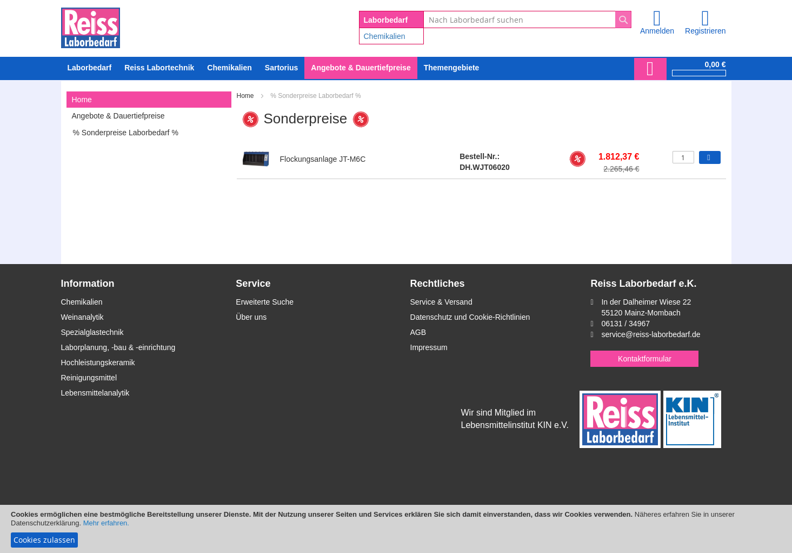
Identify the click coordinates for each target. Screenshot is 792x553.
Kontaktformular (644, 358)
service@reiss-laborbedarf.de (650, 334)
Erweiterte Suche (265, 302)
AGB (418, 332)
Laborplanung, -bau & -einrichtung (118, 347)
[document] (396, 529)
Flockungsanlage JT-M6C (323, 159)
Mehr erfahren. (106, 523)
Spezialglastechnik (92, 332)
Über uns (251, 317)
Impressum (429, 347)
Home (246, 96)
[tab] (148, 99)
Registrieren (705, 31)
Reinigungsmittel (89, 377)
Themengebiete (452, 67)
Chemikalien (384, 36)
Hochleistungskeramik (98, 362)
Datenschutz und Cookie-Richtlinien (470, 317)
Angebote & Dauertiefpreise (118, 115)
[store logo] (90, 26)
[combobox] (527, 19)
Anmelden (657, 31)
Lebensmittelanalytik (95, 393)
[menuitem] (229, 68)
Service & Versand (441, 302)
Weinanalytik (82, 317)
